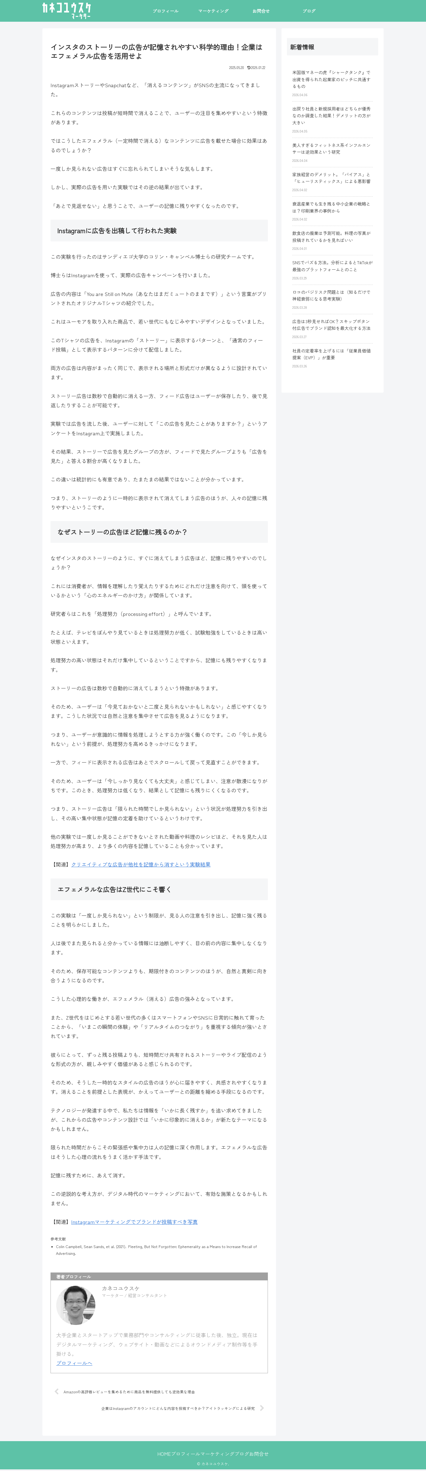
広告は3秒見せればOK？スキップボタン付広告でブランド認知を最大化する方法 (331, 325)
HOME (153, 1455)
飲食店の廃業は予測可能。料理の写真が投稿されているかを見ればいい (331, 236)
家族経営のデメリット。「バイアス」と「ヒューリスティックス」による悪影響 (331, 178)
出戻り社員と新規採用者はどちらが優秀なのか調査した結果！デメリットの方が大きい (331, 115)
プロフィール (180, 1455)
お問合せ (270, 1455)
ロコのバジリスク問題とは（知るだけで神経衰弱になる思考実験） (331, 295)
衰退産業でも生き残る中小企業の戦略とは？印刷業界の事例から (331, 207)
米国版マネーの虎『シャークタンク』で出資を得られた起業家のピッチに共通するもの (331, 79)
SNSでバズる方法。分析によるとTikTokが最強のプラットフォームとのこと (332, 266)
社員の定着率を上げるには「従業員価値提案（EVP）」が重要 (331, 354)
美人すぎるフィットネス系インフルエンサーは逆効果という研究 (331, 148)
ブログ (247, 1455)
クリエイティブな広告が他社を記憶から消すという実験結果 (141, 864)
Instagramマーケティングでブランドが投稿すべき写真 (134, 1221)
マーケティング (217, 1455)
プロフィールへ (74, 1362)
